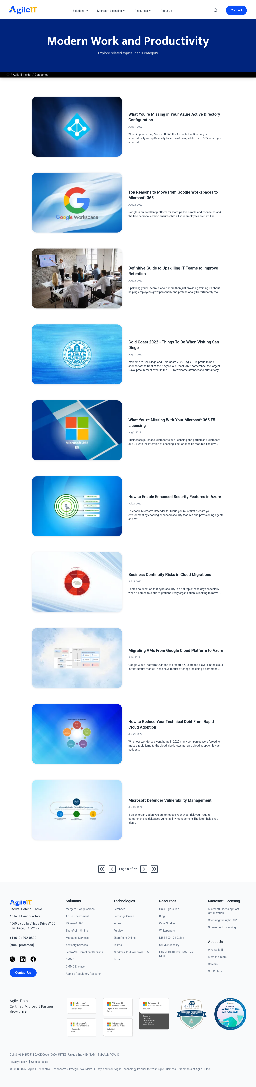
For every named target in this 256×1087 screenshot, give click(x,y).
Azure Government (77, 916)
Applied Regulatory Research (83, 973)
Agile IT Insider (22, 74)
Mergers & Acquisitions (80, 909)
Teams (117, 945)
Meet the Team (217, 957)
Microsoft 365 (74, 923)
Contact (236, 10)
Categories (41, 74)
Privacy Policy (18, 1061)
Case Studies (167, 923)
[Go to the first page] (101, 869)
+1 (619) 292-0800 (23, 938)
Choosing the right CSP (222, 920)
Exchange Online (123, 916)
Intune (117, 923)
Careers (213, 964)
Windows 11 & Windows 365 (131, 952)
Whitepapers (167, 930)
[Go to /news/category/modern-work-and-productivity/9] (143, 869)
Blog (162, 916)
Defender (119, 909)
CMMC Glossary (169, 945)
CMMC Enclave (75, 966)
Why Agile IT (215, 949)
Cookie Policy (39, 1061)
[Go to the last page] (154, 869)
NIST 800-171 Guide (171, 937)
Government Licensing (222, 927)
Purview (118, 930)
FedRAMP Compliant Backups (84, 952)
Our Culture (215, 971)
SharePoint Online (77, 930)
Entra (116, 959)
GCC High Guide (169, 909)
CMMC (70, 959)
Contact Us (23, 973)
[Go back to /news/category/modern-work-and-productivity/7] (112, 869)
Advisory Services (77, 945)
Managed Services (77, 937)
